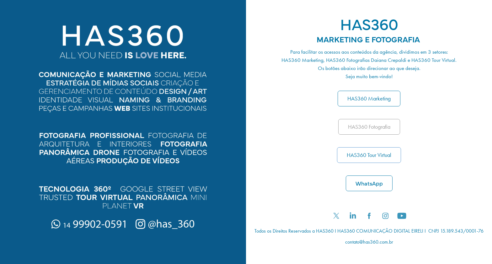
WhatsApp (369, 183)
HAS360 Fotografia (369, 126)
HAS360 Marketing (369, 98)
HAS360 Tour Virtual (369, 155)
